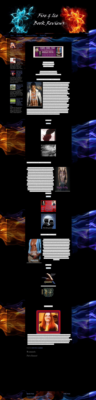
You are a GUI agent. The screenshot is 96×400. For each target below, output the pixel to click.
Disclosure (19, 35)
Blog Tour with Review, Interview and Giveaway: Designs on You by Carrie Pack (16, 102)
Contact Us (43, 35)
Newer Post (30, 394)
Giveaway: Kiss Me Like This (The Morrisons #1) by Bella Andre (19, 46)
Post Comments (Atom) (38, 396)
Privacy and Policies (31, 35)
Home (12, 35)
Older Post (66, 394)
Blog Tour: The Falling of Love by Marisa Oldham (19, 86)
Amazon (48, 123)
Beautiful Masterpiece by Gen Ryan (19, 59)
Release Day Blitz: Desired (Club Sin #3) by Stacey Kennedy (19, 73)
